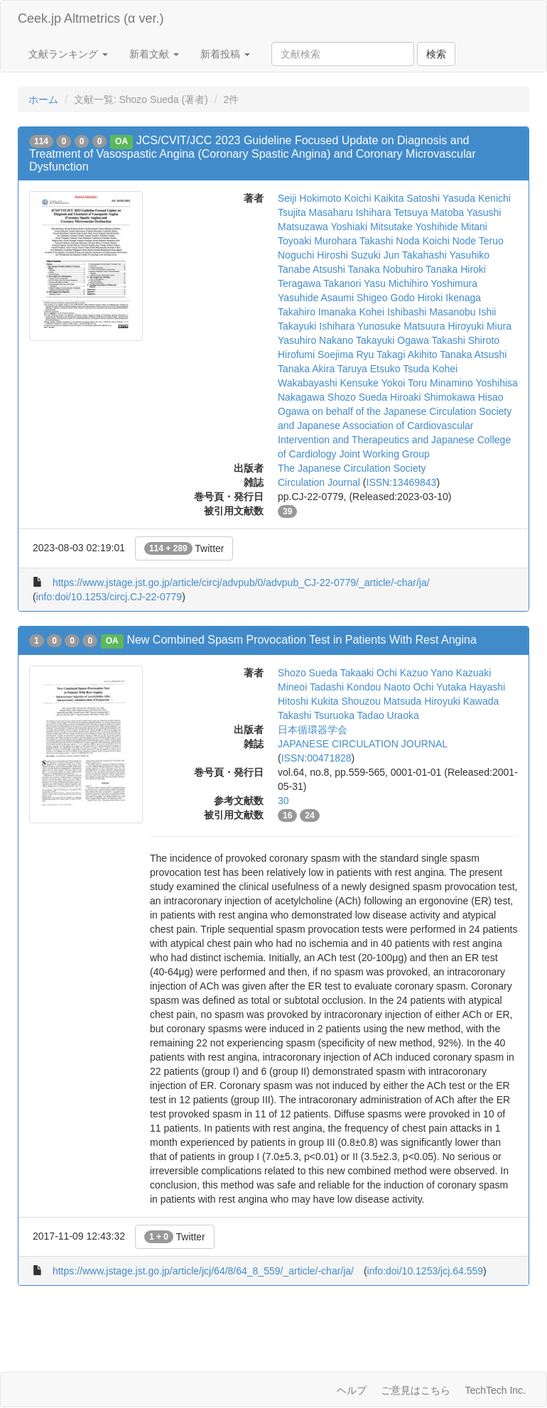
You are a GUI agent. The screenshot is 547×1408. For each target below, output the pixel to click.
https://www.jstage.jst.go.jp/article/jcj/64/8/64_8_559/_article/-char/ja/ (203, 1271)
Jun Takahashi (415, 255)
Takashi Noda (389, 241)
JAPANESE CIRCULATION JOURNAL (363, 743)
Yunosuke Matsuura (401, 326)
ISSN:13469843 (402, 482)
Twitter (184, 548)
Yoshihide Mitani (451, 226)
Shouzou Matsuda (381, 701)
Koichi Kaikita (374, 198)
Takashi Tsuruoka (316, 715)
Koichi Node (450, 241)
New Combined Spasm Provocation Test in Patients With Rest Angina (301, 640)
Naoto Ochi (408, 687)
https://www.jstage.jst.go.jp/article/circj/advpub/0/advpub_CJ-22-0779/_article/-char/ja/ (241, 582)
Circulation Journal (319, 482)
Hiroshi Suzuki (348, 255)
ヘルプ (352, 1390)
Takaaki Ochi (368, 672)
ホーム (43, 99)
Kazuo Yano (426, 672)
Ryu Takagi (380, 354)
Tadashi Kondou (345, 687)
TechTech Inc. (495, 1390)
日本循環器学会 (312, 729)
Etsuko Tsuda (400, 368)
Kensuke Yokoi (372, 383)
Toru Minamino (440, 383)
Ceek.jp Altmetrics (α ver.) (90, 18)
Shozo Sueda (357, 397)
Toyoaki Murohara (317, 241)
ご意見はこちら (415, 1390)
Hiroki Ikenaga (450, 297)
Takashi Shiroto (465, 340)
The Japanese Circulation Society (352, 468)
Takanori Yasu (354, 283)
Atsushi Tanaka (346, 269)
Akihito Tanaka (440, 354)
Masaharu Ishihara (350, 212)
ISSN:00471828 (316, 758)
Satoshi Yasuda (440, 198)
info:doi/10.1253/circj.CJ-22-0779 (109, 596)
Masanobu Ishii (462, 312)
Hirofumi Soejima (316, 354)
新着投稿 (225, 54)
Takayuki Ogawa (392, 340)
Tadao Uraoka (388, 715)
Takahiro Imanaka (317, 312)
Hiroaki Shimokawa (432, 397)
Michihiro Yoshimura (433, 283)
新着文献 (154, 54)
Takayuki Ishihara (316, 326)
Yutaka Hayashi (470, 687)
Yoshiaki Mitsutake (371, 226)
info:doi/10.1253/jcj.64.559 (425, 1271)
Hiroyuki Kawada (461, 701)
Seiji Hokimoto (309, 198)
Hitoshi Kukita (308, 701)
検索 (436, 54)
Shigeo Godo (386, 297)
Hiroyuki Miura (479, 326)
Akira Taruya (339, 368)
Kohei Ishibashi (392, 312)
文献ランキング (68, 54)
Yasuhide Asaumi (316, 297)
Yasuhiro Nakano (315, 340)
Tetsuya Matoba (429, 212)
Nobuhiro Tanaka (420, 269)
